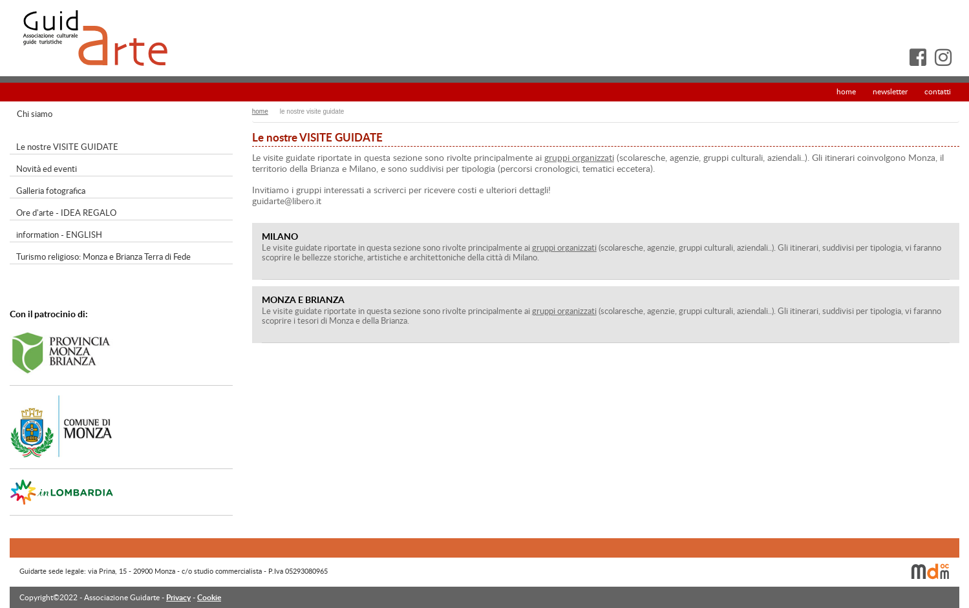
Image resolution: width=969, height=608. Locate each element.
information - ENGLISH (59, 234)
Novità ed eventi (46, 168)
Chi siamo (34, 114)
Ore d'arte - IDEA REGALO (66, 212)
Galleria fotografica (50, 190)
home (846, 91)
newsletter (890, 91)
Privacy (178, 597)
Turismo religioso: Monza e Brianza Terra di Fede (103, 256)
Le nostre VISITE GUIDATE (67, 146)
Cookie (209, 597)
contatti (937, 91)
